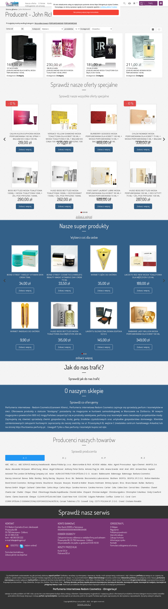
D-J (64, 458)
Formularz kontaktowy (14, 552)
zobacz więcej (84, 216)
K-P (103, 458)
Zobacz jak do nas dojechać (16, 554)
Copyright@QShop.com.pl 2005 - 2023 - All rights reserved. (84, 601)
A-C (25, 458)
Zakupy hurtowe (117, 537)
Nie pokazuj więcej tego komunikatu (86, 12)
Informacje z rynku (117, 540)
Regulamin (114, 529)
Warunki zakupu (116, 535)
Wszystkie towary (42, 23)
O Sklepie (113, 527)
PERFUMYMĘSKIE (70, 23)
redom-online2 (31, 545)
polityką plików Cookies (109, 7)
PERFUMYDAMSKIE (56, 23)
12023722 (14, 545)
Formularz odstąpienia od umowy (123, 545)
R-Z (143, 458)
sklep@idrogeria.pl (18, 540)
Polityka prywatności (118, 532)
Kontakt (113, 542)
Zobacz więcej (25, 149)
